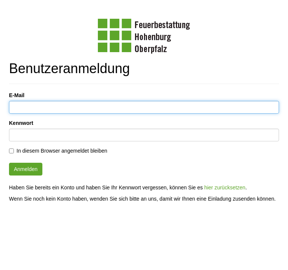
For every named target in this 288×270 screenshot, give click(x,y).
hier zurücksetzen (225, 187)
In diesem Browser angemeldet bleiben (61, 151)
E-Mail (16, 95)
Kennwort (21, 123)
